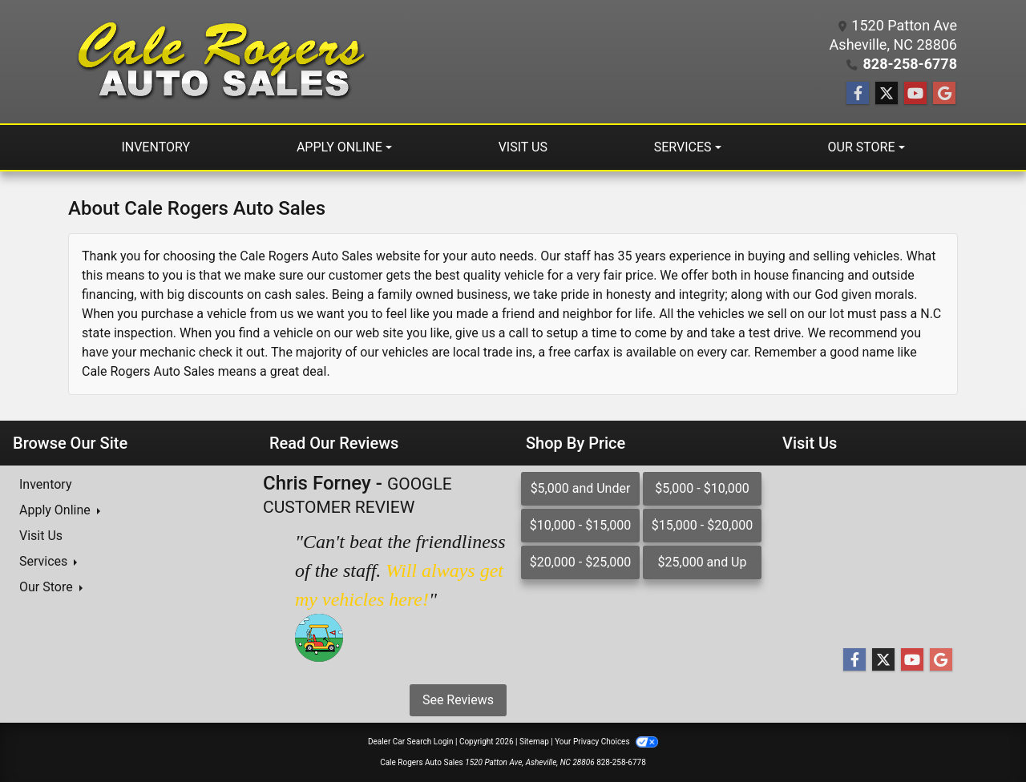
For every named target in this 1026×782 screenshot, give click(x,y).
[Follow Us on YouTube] (915, 94)
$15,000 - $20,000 (702, 525)
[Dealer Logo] (218, 61)
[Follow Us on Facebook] (857, 94)
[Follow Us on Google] (944, 94)
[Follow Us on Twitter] (886, 94)
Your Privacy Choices (606, 741)
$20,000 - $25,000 (581, 562)
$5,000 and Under (581, 488)
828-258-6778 (910, 63)
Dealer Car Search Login (411, 741)
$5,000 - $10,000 (702, 488)
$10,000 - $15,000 (581, 525)
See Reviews (458, 699)
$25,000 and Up (702, 562)
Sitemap (534, 741)
